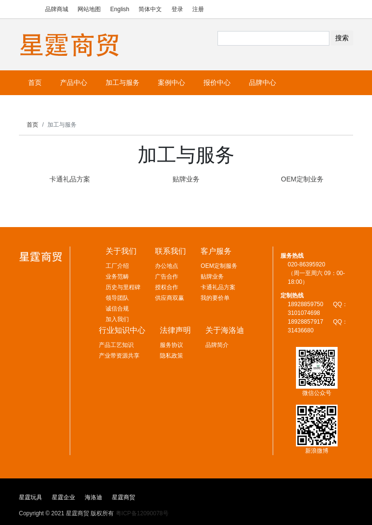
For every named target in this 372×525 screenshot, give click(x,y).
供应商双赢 (169, 298)
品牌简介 (217, 345)
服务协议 (171, 345)
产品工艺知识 (116, 345)
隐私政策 (171, 355)
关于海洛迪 (224, 330)
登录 (177, 9)
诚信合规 (117, 308)
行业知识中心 (122, 330)
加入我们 (117, 319)
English (119, 9)
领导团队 (117, 298)
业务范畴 (117, 276)
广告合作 (166, 276)
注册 (198, 9)
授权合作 (166, 287)
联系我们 (170, 251)
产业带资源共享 (119, 355)
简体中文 (150, 9)
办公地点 (166, 265)
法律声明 (175, 330)
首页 (32, 124)
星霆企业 (63, 497)
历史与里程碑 (123, 287)
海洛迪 (93, 497)
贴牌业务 (212, 276)
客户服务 (216, 251)
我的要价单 (215, 298)
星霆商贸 (123, 497)
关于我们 (121, 251)
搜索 (342, 38)
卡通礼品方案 (218, 287)
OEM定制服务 (219, 265)
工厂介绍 (117, 265)
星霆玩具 (30, 497)
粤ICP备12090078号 (142, 513)
